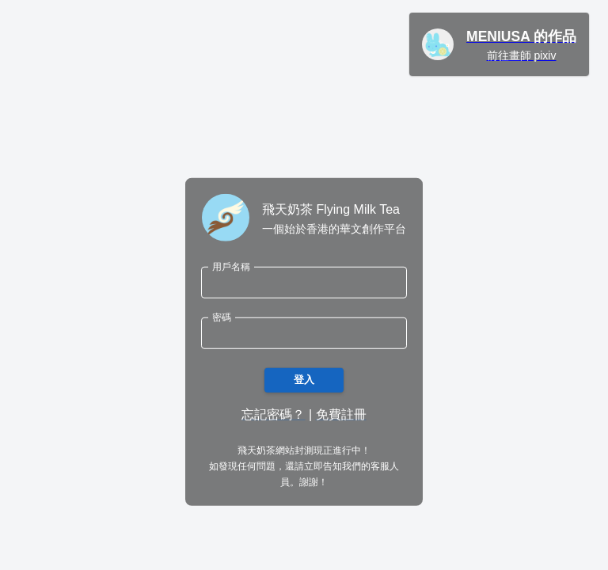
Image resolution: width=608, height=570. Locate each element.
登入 (304, 380)
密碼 (221, 317)
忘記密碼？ (273, 414)
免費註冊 (341, 414)
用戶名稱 (231, 266)
